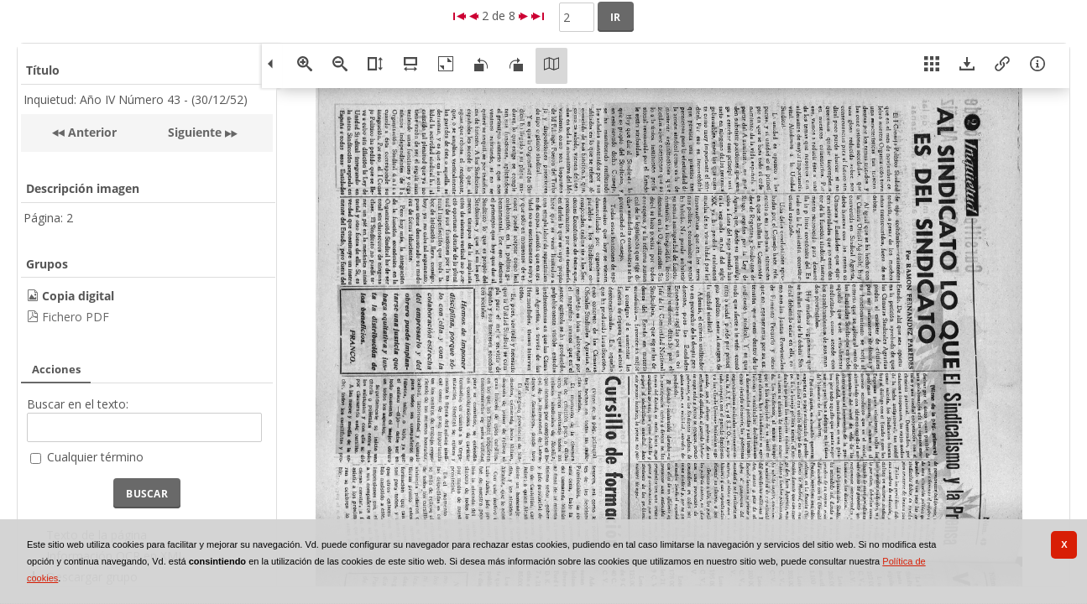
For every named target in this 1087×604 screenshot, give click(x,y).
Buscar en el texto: (77, 404)
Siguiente (195, 132)
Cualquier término (95, 457)
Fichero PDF (75, 317)
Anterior (91, 132)
